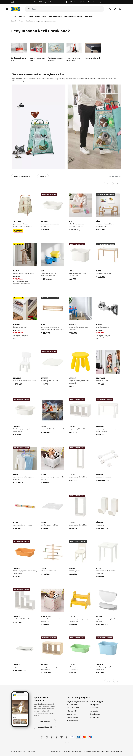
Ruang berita (93, 711)
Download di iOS (44, 721)
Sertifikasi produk (72, 720)
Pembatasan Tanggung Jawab (72, 751)
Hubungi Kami (94, 705)
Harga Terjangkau (72, 717)
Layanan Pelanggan (96, 702)
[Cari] (68, 9)
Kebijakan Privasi (56, 751)
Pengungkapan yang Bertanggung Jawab (96, 751)
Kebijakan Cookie (116, 751)
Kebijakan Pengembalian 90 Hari (77, 702)
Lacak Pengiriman (73, 2)
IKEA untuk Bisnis (72, 705)
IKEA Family (89, 16)
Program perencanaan (57, 2)
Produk (21, 21)
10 (114, 183)
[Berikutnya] (117, 183)
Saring (43, 176)
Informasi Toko (86, 2)
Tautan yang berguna (78, 697)
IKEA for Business (55, 16)
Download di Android (45, 727)
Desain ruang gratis (99, 2)
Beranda (13, 21)
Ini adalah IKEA (94, 708)
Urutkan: (22, 176)
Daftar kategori (94, 717)
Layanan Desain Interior (73, 16)
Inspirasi (46, 2)
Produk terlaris (40, 16)
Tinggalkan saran (95, 714)
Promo (30, 16)
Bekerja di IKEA (71, 711)
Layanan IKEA (71, 714)
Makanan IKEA (38, 2)
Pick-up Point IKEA (72, 708)
